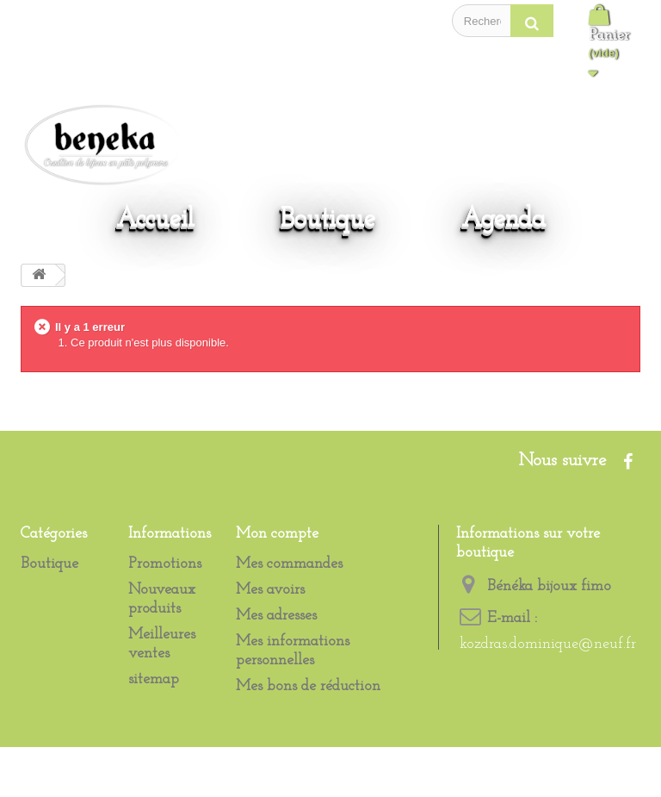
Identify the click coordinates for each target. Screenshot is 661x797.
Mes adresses (276, 615)
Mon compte (277, 534)
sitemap (153, 679)
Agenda (503, 219)
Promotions (164, 564)
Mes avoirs (270, 590)
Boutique (328, 219)
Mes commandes (289, 564)
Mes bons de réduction (308, 686)
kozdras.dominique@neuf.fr (548, 644)
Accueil (155, 219)
